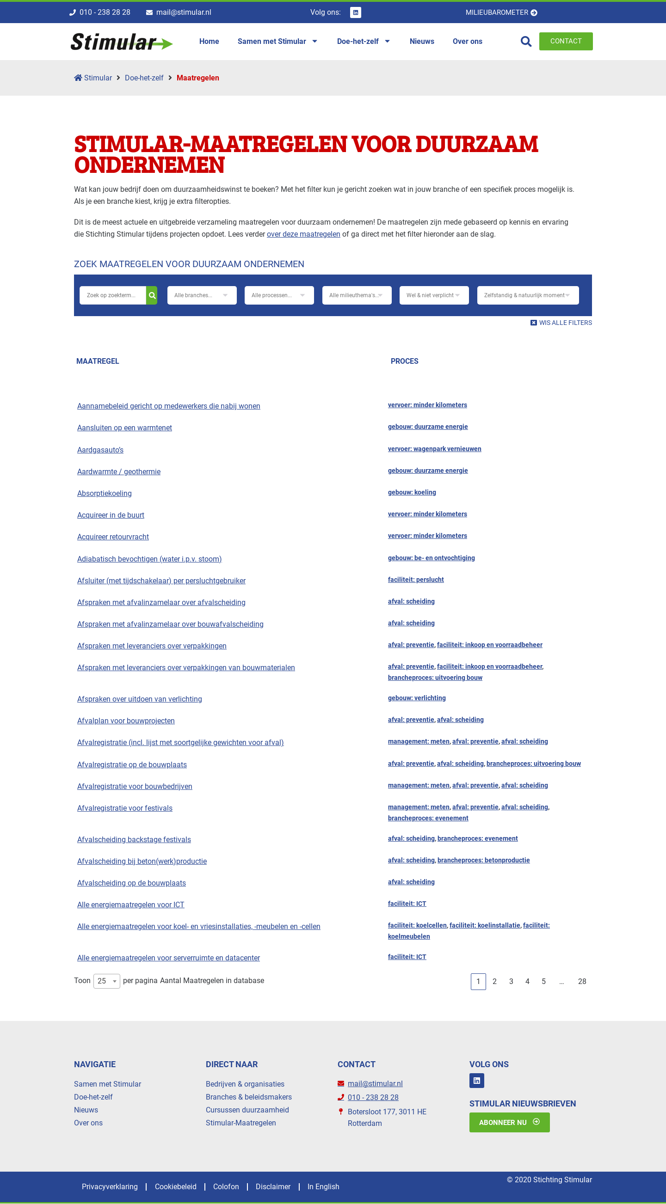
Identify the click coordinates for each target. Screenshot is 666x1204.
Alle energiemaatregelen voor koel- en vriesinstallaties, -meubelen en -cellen (199, 926)
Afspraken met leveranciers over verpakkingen (152, 646)
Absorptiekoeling (104, 493)
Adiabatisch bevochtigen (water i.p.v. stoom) (149, 559)
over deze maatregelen (303, 234)
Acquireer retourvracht (113, 536)
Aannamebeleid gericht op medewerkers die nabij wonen (168, 406)
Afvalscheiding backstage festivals (134, 839)
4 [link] (527, 981)
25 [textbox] (102, 981)
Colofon (233, 1187)
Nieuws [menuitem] (422, 41)
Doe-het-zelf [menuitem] (364, 41)
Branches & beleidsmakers (249, 1097)
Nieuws (86, 1110)
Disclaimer (282, 1187)
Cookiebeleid (179, 1187)
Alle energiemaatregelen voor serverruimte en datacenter (168, 957)
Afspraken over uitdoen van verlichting (139, 699)
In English (335, 1187)
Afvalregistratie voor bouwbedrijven (134, 786)
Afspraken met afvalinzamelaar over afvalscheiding (161, 602)
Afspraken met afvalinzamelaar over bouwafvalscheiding (170, 624)
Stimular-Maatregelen (241, 1122)
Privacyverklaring (111, 1187)
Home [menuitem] (209, 41)
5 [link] (544, 981)
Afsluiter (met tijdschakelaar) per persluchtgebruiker (161, 580)
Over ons (88, 1122)
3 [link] (511, 981)
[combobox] (106, 981)
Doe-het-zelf (144, 77)
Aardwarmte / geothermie (118, 471)
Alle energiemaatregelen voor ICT (131, 904)
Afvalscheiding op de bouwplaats (131, 883)
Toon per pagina (116, 981)
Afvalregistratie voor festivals (125, 808)
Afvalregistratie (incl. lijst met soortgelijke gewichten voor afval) (180, 743)
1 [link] (478, 981)
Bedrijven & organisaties (245, 1084)
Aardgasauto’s (100, 450)
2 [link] (495, 981)
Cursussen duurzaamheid (247, 1110)
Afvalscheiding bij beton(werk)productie (142, 861)
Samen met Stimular (107, 1084)
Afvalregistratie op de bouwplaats (132, 764)
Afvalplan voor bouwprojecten (126, 720)
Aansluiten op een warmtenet (124, 428)
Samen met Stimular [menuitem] (278, 41)
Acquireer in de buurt (110, 515)
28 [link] (582, 981)
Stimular (93, 77)
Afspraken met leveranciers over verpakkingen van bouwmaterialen (186, 668)
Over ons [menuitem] (467, 41)
